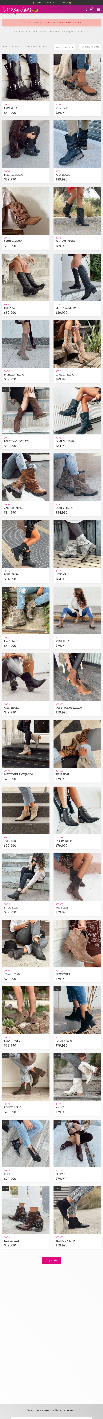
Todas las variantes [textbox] (90, 46)
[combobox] (90, 47)
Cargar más (51, 1260)
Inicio (4, 13)
